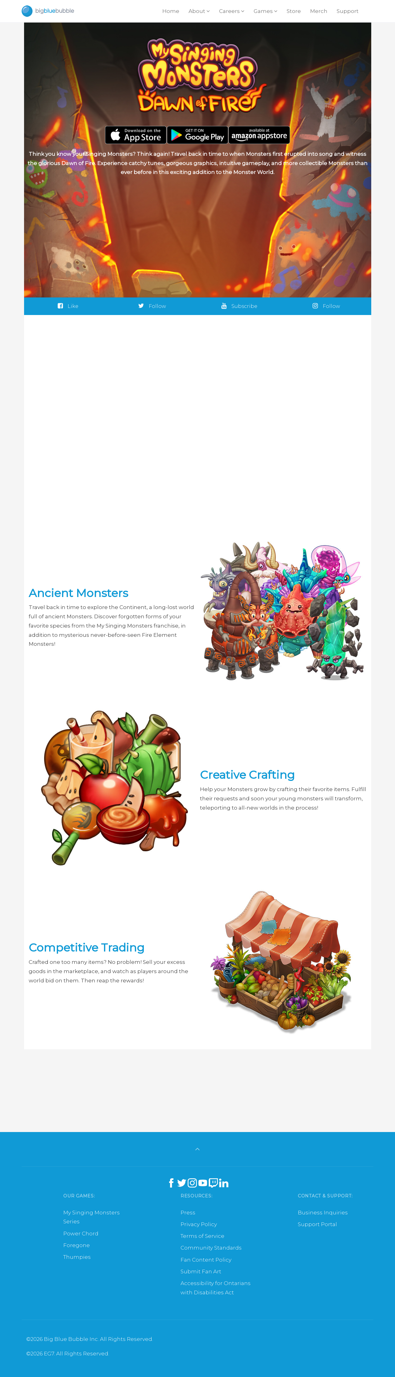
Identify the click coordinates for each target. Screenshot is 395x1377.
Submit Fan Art (201, 1271)
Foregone (76, 1245)
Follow (152, 306)
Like (67, 306)
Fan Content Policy (206, 1260)
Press (188, 1212)
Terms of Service (202, 1236)
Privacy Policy (199, 1224)
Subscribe (239, 306)
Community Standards (211, 1248)
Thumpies (77, 1257)
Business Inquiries (323, 1212)
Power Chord (80, 1233)
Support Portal (317, 1224)
